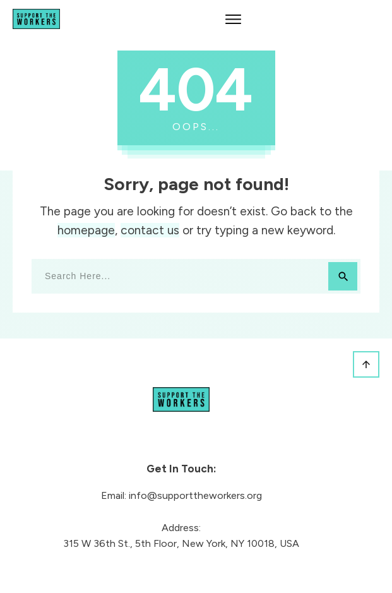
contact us (150, 230)
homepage (86, 230)
